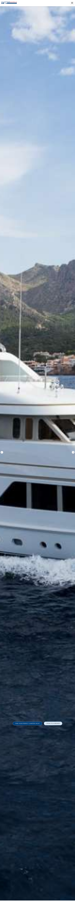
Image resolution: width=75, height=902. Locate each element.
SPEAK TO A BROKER (53, 723)
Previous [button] (2, 452)
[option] (37, 451)
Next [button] (73, 452)
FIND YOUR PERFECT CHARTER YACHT (27, 723)
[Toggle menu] (72, 3)
